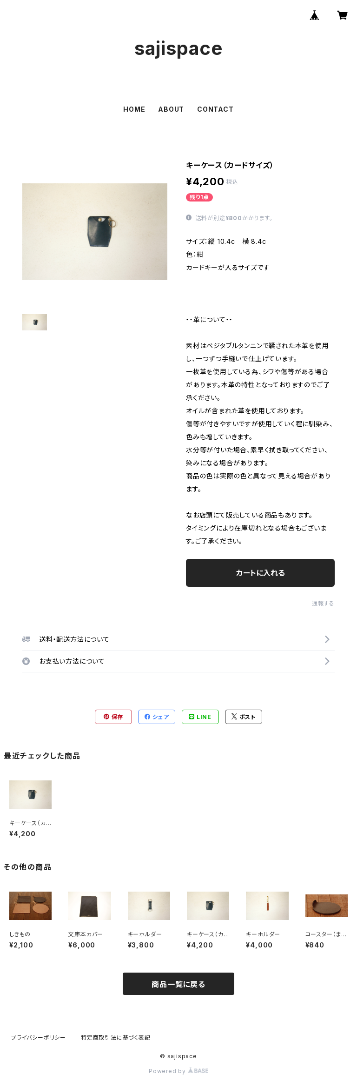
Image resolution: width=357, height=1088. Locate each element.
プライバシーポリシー (38, 1037)
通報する (323, 603)
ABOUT (171, 109)
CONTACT (215, 109)
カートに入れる (260, 573)
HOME (134, 109)
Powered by (178, 1071)
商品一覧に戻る (178, 984)
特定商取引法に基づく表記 (116, 1037)
